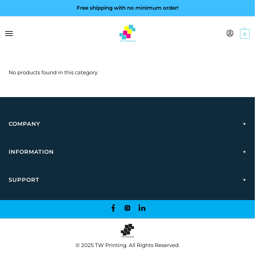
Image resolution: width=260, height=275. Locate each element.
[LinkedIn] (142, 209)
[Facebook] (113, 209)
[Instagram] (127, 209)
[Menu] (15, 34)
